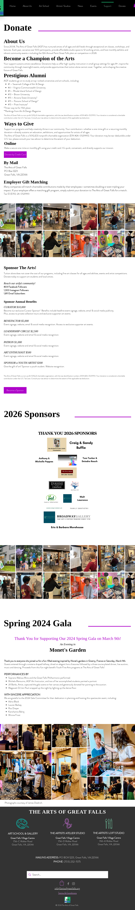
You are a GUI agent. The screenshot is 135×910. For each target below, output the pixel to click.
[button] (62, 883)
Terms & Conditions (67, 893)
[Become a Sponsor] (15, 390)
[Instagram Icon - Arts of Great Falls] (73, 883)
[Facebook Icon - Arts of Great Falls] (68, 883)
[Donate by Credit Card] (15, 154)
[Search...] (67, 874)
